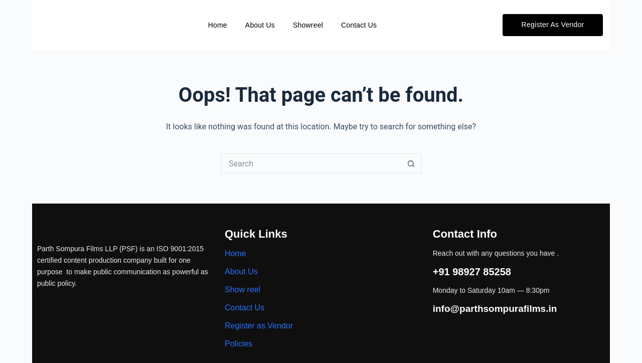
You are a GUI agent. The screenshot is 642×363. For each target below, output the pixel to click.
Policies (238, 343)
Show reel (242, 289)
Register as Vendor (259, 325)
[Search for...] (311, 163)
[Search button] (411, 163)
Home (217, 25)
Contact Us (359, 25)
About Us (260, 25)
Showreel (308, 25)
